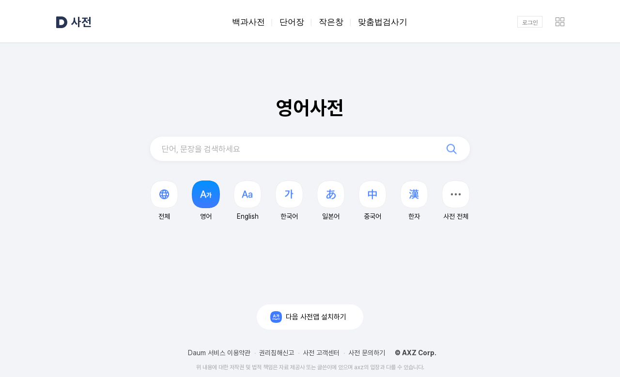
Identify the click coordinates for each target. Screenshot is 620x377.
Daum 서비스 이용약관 (219, 353)
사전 (81, 22)
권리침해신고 (276, 353)
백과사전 (248, 22)
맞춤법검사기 (382, 22)
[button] (456, 201)
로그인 (530, 22)
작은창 (331, 22)
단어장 (291, 22)
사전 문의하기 (366, 353)
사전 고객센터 (321, 353)
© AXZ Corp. (415, 353)
